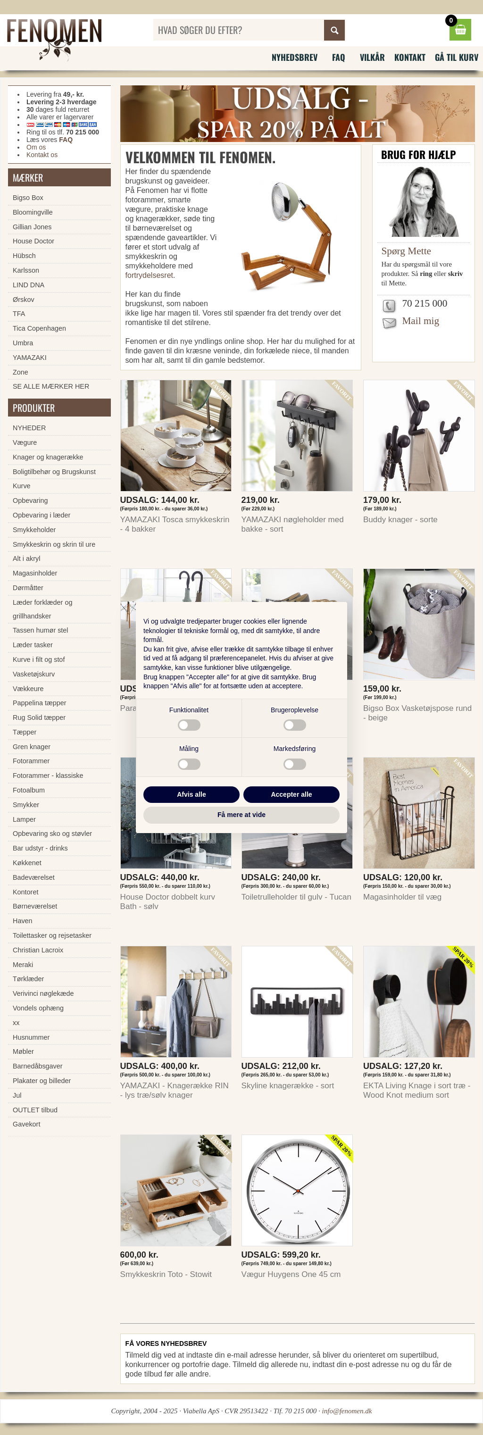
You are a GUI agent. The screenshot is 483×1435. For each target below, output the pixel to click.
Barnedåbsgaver (38, 1066)
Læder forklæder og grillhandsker (42, 609)
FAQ (338, 57)
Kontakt (409, 57)
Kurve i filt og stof (39, 659)
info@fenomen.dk (347, 1411)
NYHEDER (29, 428)
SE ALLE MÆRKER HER (51, 386)
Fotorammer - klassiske (48, 775)
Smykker (26, 805)
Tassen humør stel (40, 630)
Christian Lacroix (38, 950)
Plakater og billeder (42, 1081)
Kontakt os (42, 155)
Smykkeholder (34, 530)
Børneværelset (35, 906)
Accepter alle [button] (291, 794)
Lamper (24, 819)
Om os (36, 147)
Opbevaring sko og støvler (52, 833)
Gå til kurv (456, 57)
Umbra (23, 343)
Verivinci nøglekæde (43, 993)
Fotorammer (31, 761)
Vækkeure (28, 688)
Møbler (23, 1051)
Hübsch (24, 255)
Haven (23, 921)
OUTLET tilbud (35, 1110)
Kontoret (25, 892)
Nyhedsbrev (294, 57)
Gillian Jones (32, 227)
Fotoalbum (29, 790)
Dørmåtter (28, 588)
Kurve (22, 486)
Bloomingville (33, 212)
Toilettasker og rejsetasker (52, 935)
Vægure (25, 442)
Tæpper (24, 732)
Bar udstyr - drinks (40, 848)
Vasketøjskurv (34, 674)
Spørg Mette (406, 251)
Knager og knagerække (48, 457)
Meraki (23, 964)
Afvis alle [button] (191, 794)
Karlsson (26, 270)
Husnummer (31, 1037)
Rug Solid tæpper (39, 717)
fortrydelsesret (149, 275)
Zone (20, 372)
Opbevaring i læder (41, 515)
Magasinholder (35, 573)
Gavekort (26, 1124)
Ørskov (23, 299)
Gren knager (31, 747)
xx (16, 1022)
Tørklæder (28, 979)
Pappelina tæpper (40, 703)
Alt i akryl (26, 558)
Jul (17, 1095)
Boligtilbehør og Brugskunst (54, 472)
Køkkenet (27, 863)
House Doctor (33, 241)
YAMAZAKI (30, 357)
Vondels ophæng (38, 1008)
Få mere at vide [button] (241, 814)
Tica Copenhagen (39, 328)
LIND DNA (28, 285)
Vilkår (372, 57)
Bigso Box (28, 197)
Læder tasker (33, 645)
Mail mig (420, 320)
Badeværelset (34, 877)
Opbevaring (30, 500)
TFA (19, 313)
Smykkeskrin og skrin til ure (54, 544)
